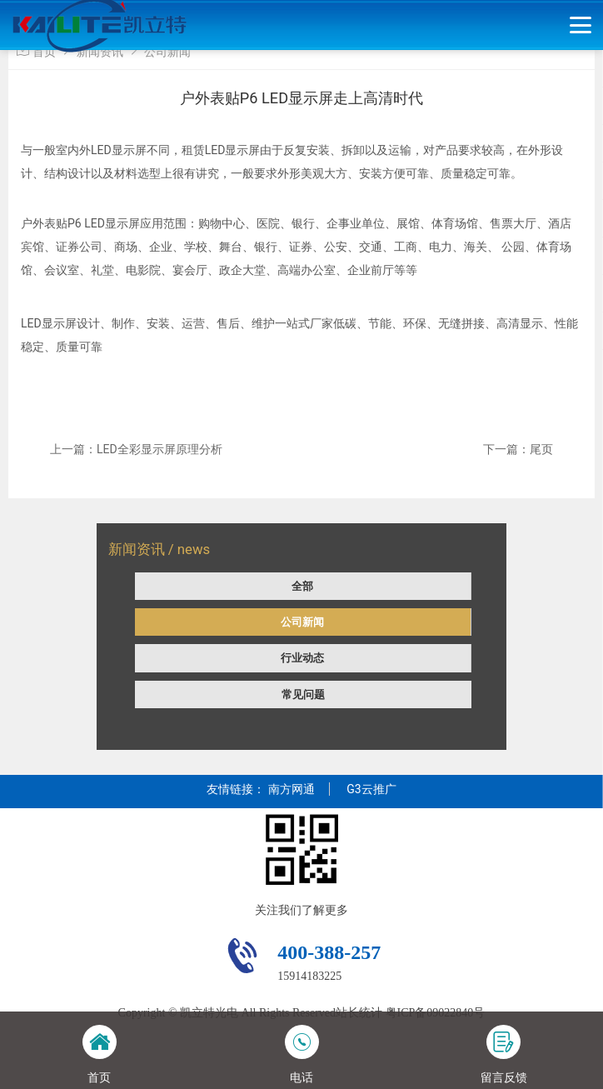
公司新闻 (302, 622)
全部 (302, 586)
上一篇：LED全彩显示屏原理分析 (136, 449)
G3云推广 (371, 789)
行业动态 (302, 658)
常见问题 (303, 694)
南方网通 (291, 789)
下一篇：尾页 (518, 449)
